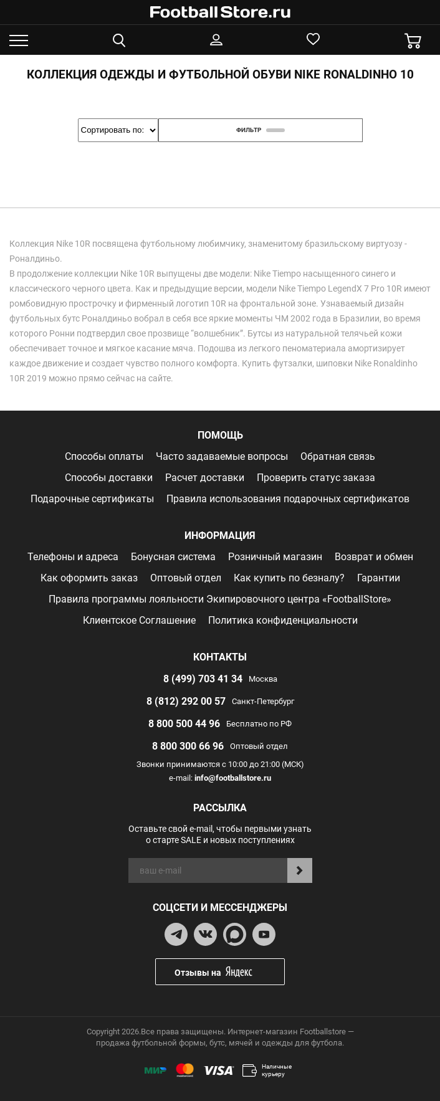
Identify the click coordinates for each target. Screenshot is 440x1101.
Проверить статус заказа (316, 478)
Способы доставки (109, 478)
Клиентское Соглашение (139, 620)
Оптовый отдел (185, 578)
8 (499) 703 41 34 (202, 679)
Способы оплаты (104, 456)
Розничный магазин (275, 557)
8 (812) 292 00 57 (186, 701)
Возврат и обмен (374, 557)
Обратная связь (337, 456)
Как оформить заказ (89, 578)
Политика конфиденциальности (283, 620)
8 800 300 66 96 (188, 746)
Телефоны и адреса (72, 557)
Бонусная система (173, 557)
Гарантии (378, 578)
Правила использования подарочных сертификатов (287, 499)
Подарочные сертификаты (92, 499)
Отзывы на (229, 972)
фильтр (260, 129)
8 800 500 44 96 (184, 724)
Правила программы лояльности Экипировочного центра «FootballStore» (220, 599)
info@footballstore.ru (232, 778)
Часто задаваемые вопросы (222, 456)
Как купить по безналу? (289, 578)
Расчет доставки (204, 478)
